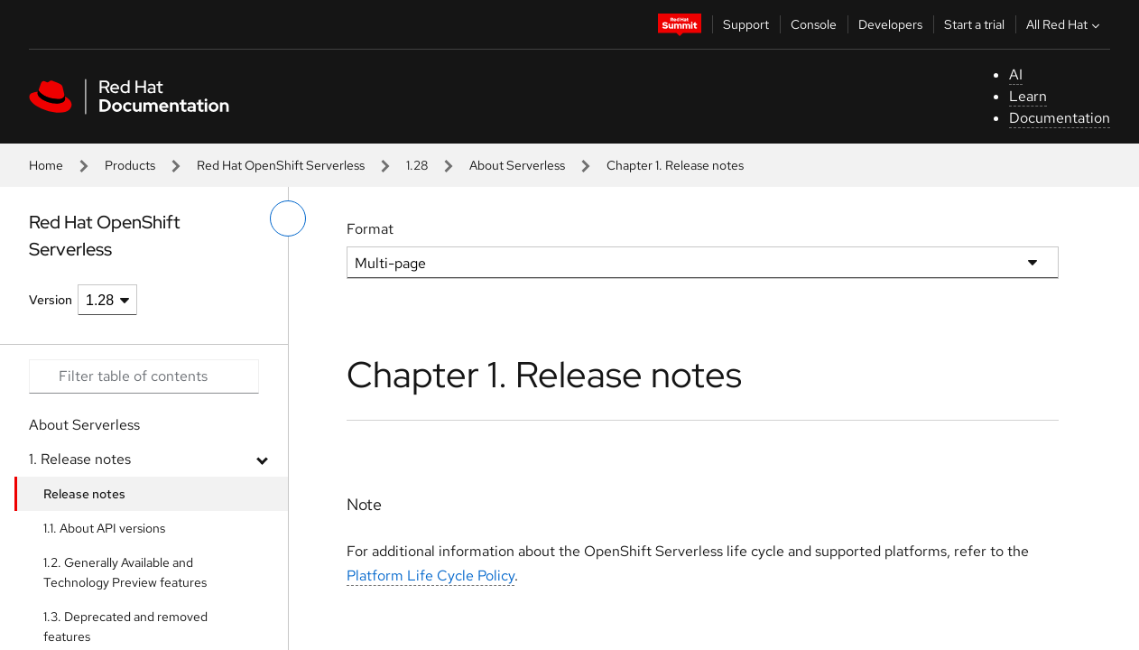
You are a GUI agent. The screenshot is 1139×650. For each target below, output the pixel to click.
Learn (1028, 96)
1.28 (417, 165)
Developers (890, 24)
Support (746, 24)
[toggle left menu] (288, 218)
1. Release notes (80, 459)
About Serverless (517, 165)
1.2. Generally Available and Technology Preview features (125, 572)
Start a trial (974, 24)
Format (370, 228)
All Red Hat (1065, 24)
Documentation (1059, 117)
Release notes (84, 494)
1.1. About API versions (104, 528)
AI (1016, 74)
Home (46, 165)
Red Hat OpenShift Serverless (281, 165)
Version (50, 300)
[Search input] (144, 376)
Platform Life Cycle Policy (430, 575)
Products (130, 165)
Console (814, 24)
